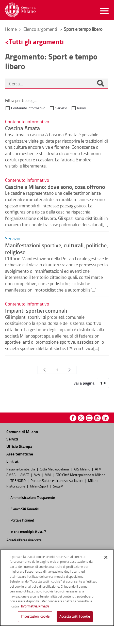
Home (11, 29)
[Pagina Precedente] (44, 370)
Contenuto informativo (28, 107)
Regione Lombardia (21, 468)
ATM (98, 468)
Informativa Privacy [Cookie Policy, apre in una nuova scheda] (35, 606)
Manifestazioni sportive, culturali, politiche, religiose (56, 248)
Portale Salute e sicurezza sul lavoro (57, 480)
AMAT (25, 474)
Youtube (89, 418)
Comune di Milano (22, 431)
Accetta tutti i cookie (74, 616)
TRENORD (18, 480)
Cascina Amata (22, 128)
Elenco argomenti (40, 29)
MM (48, 474)
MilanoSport (39, 485)
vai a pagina (84, 383)
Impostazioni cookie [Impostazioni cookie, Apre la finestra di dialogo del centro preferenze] (35, 616)
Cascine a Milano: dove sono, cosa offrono (55, 186)
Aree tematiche (19, 454)
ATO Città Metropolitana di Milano (80, 474)
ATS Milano (82, 468)
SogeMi (58, 485)
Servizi (12, 439)
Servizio (61, 107)
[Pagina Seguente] (69, 370)
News (81, 107)
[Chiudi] (105, 557)
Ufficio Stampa (19, 446)
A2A (37, 474)
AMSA (11, 474)
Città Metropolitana (55, 468)
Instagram (97, 418)
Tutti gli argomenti (36, 42)
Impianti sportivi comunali (36, 310)
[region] (57, 587)
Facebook (73, 418)
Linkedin (105, 418)
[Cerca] (100, 84)
